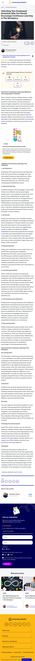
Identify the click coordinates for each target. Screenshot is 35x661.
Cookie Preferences (28, 652)
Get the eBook (8, 157)
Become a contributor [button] (17, 641)
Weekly (10, 554)
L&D (8, 549)
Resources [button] (17, 630)
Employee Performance (11, 7)
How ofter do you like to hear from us (12, 552)
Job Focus (5, 547)
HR (4, 549)
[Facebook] (6, 624)
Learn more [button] (19, 559)
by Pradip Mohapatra (12, 607)
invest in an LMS (6, 440)
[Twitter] (11, 624)
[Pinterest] (24, 624)
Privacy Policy (17, 652)
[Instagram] (28, 624)
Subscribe (7, 564)
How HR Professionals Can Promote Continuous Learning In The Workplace (12, 598)
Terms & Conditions (7, 652)
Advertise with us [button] (17, 647)
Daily (4, 554)
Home (2, 7)
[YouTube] (20, 624)
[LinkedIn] (15, 624)
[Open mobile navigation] (2, 2)
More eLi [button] (17, 636)
